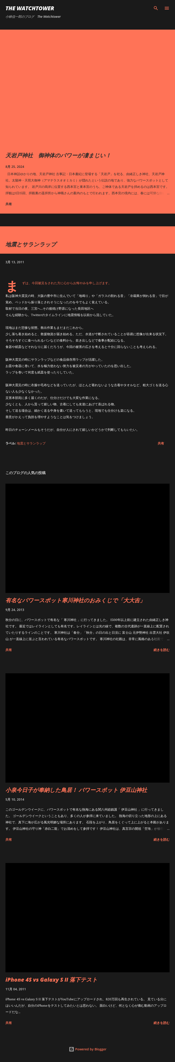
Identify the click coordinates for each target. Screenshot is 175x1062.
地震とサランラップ (31, 443)
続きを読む (162, 650)
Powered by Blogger (87, 1049)
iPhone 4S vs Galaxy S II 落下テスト (51, 979)
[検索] (156, 8)
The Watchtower (29, 8)
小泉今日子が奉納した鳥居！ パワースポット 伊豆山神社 (76, 790)
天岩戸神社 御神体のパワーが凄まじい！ (58, 155)
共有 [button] (8, 204)
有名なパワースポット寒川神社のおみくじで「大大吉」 (75, 600)
